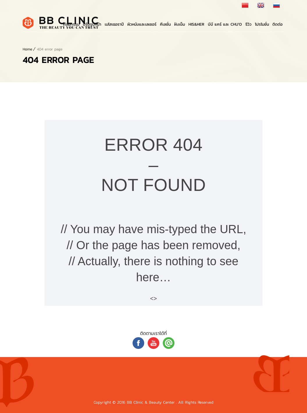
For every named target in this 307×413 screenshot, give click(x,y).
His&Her (196, 24)
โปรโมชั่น (262, 24)
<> (153, 298)
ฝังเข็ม (179, 24)
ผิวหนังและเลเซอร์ (141, 24)
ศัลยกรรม (71, 24)
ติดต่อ (277, 24)
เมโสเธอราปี (114, 24)
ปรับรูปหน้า (92, 24)
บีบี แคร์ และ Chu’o (225, 24)
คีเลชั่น (165, 24)
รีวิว (248, 24)
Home (27, 49)
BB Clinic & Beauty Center (151, 402)
